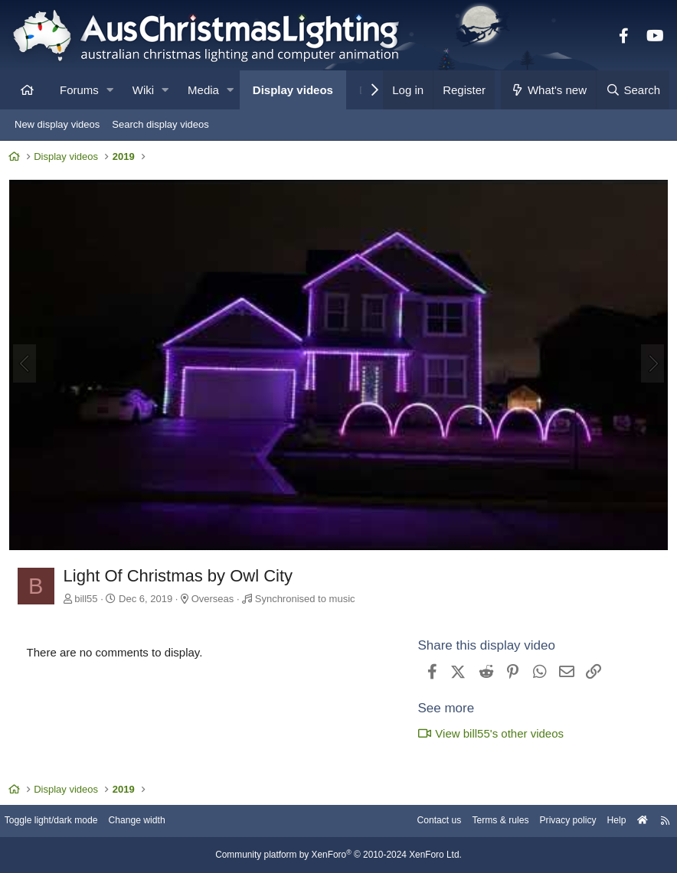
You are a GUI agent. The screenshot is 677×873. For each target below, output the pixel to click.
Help (604, 821)
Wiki (143, 89)
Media (203, 89)
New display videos (57, 124)
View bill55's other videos (487, 733)
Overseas (216, 598)
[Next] (649, 365)
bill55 (89, 598)
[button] (109, 89)
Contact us (415, 821)
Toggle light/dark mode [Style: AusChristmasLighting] (65, 821)
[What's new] (549, 89)
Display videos (293, 89)
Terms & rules (480, 821)
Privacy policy (552, 821)
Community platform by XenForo (338, 855)
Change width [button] (156, 821)
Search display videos (160, 124)
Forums (79, 89)
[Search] (632, 89)
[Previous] (27, 365)
